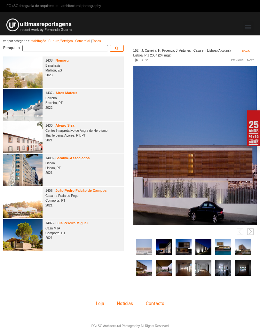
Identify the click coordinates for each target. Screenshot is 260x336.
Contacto (155, 303)
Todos (96, 41)
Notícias (125, 303)
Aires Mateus (66, 93)
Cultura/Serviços (60, 41)
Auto (144, 60)
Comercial (82, 41)
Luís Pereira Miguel (71, 223)
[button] (248, 26)
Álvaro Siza (64, 125)
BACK (246, 50)
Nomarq (62, 60)
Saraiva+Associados (72, 158)
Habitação (38, 41)
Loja (100, 303)
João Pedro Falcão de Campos (80, 190)
